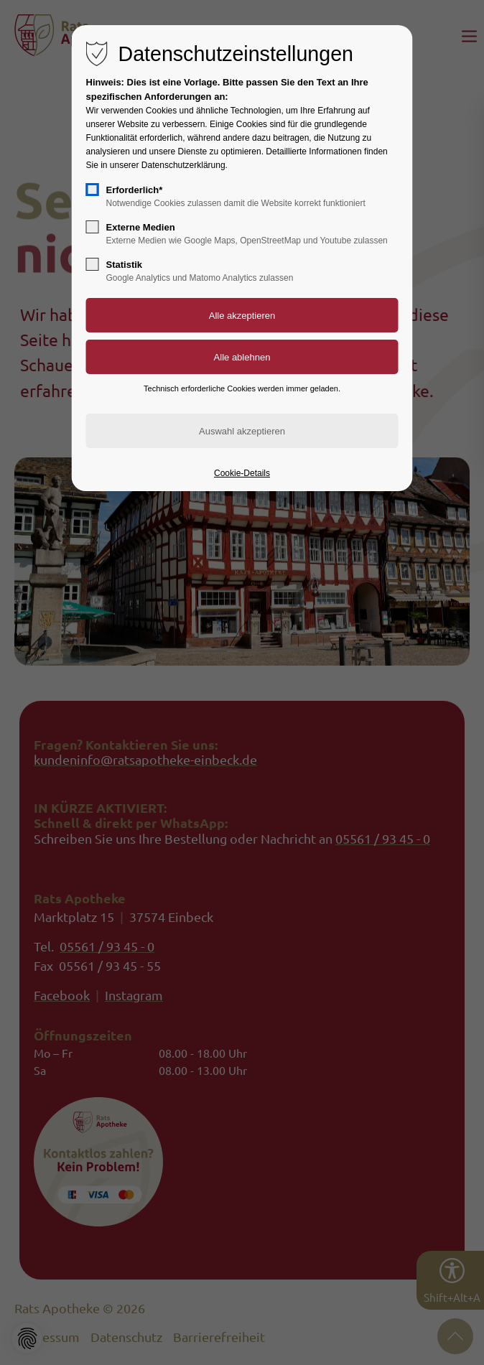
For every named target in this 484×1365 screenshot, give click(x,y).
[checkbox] (92, 189)
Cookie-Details (242, 473)
